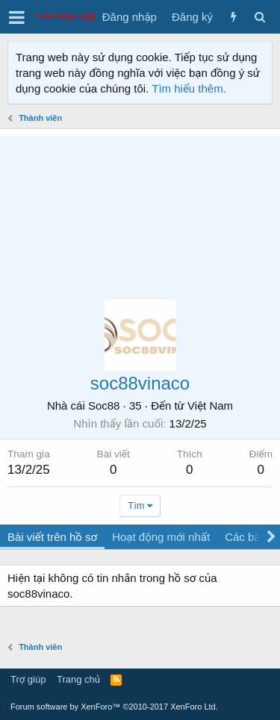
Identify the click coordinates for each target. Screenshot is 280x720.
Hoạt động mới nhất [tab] (161, 536)
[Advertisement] (140, 210)
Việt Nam (210, 405)
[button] (17, 17)
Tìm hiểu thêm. (189, 88)
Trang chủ (78, 679)
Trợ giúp (28, 679)
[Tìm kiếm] (259, 17)
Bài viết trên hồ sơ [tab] (52, 536)
